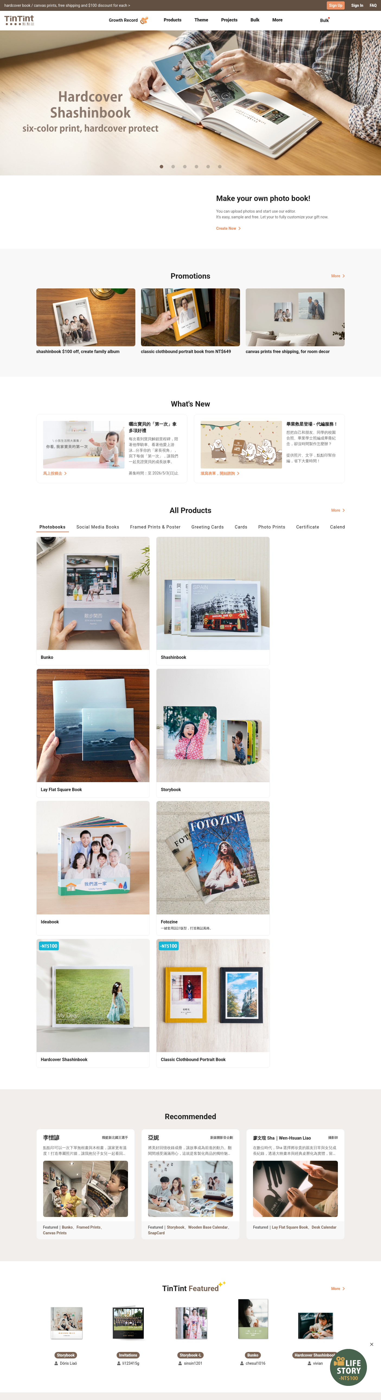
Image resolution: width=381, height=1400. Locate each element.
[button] (66, 976)
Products (172, 19)
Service (141, 1350)
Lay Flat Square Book (290, 880)
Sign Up (335, 5)
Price (82, 1350)
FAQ (373, 5)
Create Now (228, 228)
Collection (45, 1342)
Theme (201, 19)
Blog (187, 1350)
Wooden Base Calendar (208, 880)
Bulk (255, 19)
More (338, 275)
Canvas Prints (55, 886)
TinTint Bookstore (237, 1342)
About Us (191, 1342)
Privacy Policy (147, 1358)
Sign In (357, 5)
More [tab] (277, 19)
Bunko (67, 880)
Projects (229, 19)
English (335, 1391)
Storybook (175, 880)
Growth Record (129, 20)
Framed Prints (88, 880)
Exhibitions (46, 1350)
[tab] (172, 20)
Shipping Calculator (95, 1342)
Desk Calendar (324, 880)
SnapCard (156, 886)
